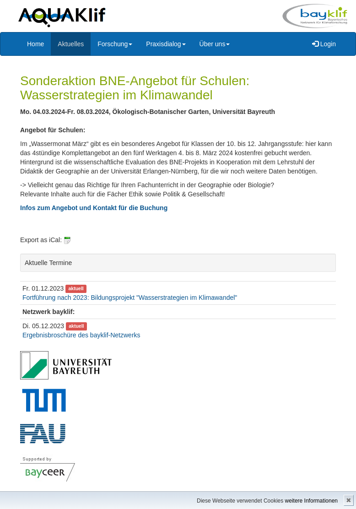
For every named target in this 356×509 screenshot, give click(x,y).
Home (35, 44)
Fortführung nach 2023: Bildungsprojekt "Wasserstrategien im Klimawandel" (129, 297)
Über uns (215, 44)
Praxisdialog (165, 44)
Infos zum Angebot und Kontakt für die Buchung (93, 207)
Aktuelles (71, 44)
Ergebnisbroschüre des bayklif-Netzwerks (81, 335)
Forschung (114, 44)
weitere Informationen (311, 501)
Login (324, 44)
